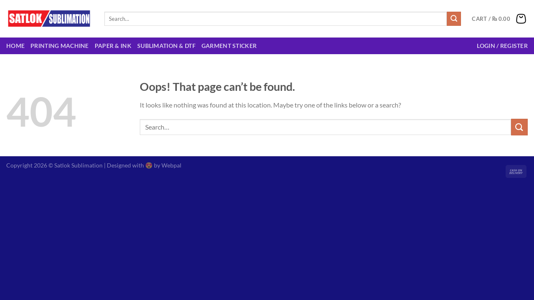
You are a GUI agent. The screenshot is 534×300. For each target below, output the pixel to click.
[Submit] (454, 19)
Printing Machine (59, 45)
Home (15, 45)
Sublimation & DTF (166, 45)
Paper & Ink (113, 45)
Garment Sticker (229, 45)
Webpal (171, 165)
